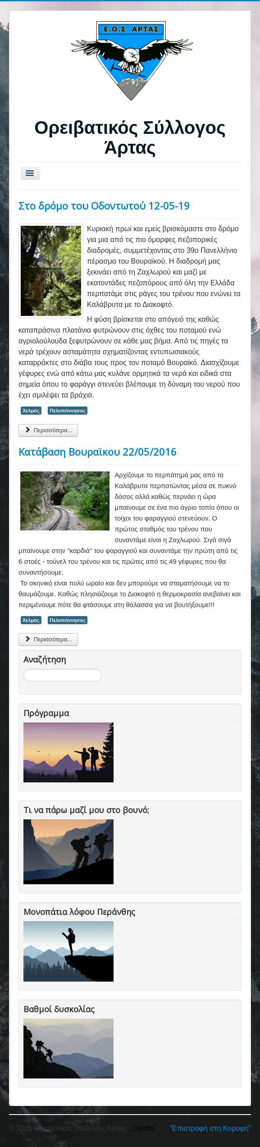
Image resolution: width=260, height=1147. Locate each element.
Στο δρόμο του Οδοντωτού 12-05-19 (104, 205)
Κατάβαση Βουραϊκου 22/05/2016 (97, 451)
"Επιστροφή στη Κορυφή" (210, 1128)
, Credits (141, 1128)
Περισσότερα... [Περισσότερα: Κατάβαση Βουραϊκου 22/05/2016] (48, 639)
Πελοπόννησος (68, 410)
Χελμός (31, 410)
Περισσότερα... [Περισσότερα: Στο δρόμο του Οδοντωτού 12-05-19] (48, 430)
